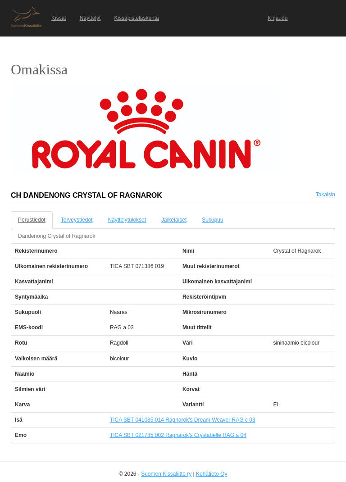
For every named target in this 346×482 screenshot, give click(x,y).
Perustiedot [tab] (32, 220)
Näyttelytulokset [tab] (127, 220)
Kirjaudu (277, 18)
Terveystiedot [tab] (77, 220)
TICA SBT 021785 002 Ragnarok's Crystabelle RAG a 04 (178, 435)
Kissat (58, 18)
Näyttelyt (90, 18)
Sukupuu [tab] (212, 220)
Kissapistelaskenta (136, 18)
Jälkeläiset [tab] (174, 220)
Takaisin (325, 194)
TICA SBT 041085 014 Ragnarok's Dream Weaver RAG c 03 (182, 420)
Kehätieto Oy (211, 474)
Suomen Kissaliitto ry (166, 474)
